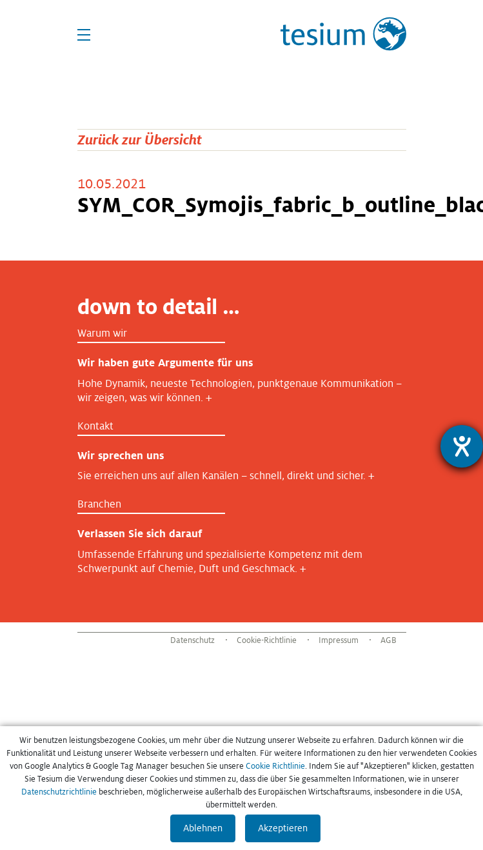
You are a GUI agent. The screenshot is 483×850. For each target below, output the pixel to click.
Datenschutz (192, 640)
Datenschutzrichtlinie (59, 792)
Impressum (339, 640)
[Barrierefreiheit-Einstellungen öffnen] (461, 446)
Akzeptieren (283, 828)
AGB (388, 640)
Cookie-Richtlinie (267, 640)
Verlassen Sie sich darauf (139, 533)
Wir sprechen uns (120, 455)
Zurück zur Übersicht (139, 139)
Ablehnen (202, 828)
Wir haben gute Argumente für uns (165, 363)
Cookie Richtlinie (275, 766)
